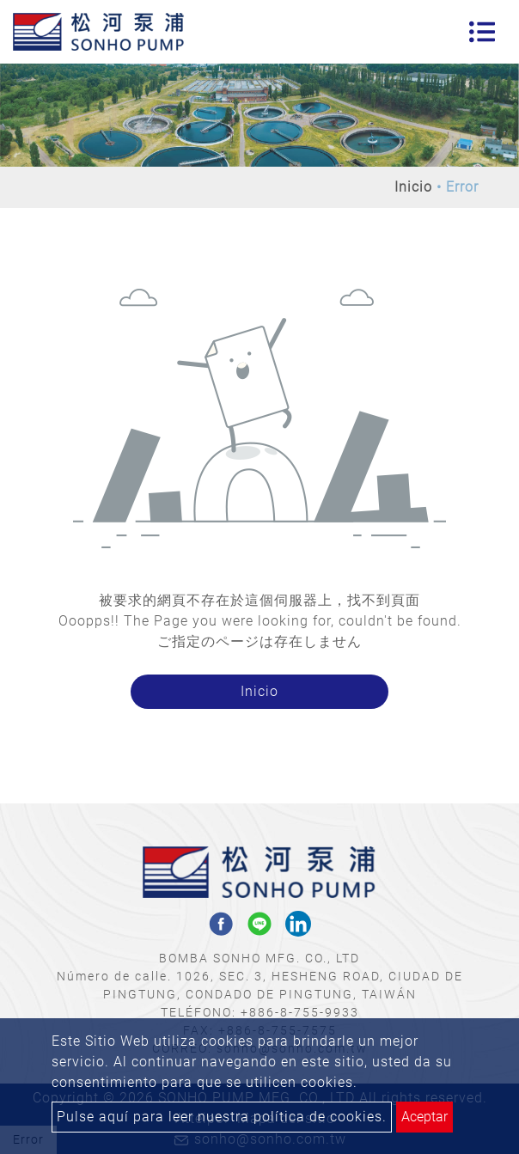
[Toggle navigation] (482, 32)
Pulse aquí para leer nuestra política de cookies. (222, 1116)
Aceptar (424, 1116)
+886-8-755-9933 (300, 1012)
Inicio (413, 187)
